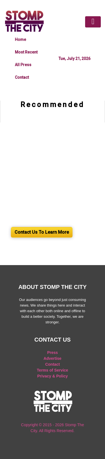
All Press (23, 64)
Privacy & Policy (52, 376)
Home (20, 39)
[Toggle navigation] (93, 21)
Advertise (53, 358)
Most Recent (26, 52)
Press (52, 352)
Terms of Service (52, 370)
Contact (22, 77)
